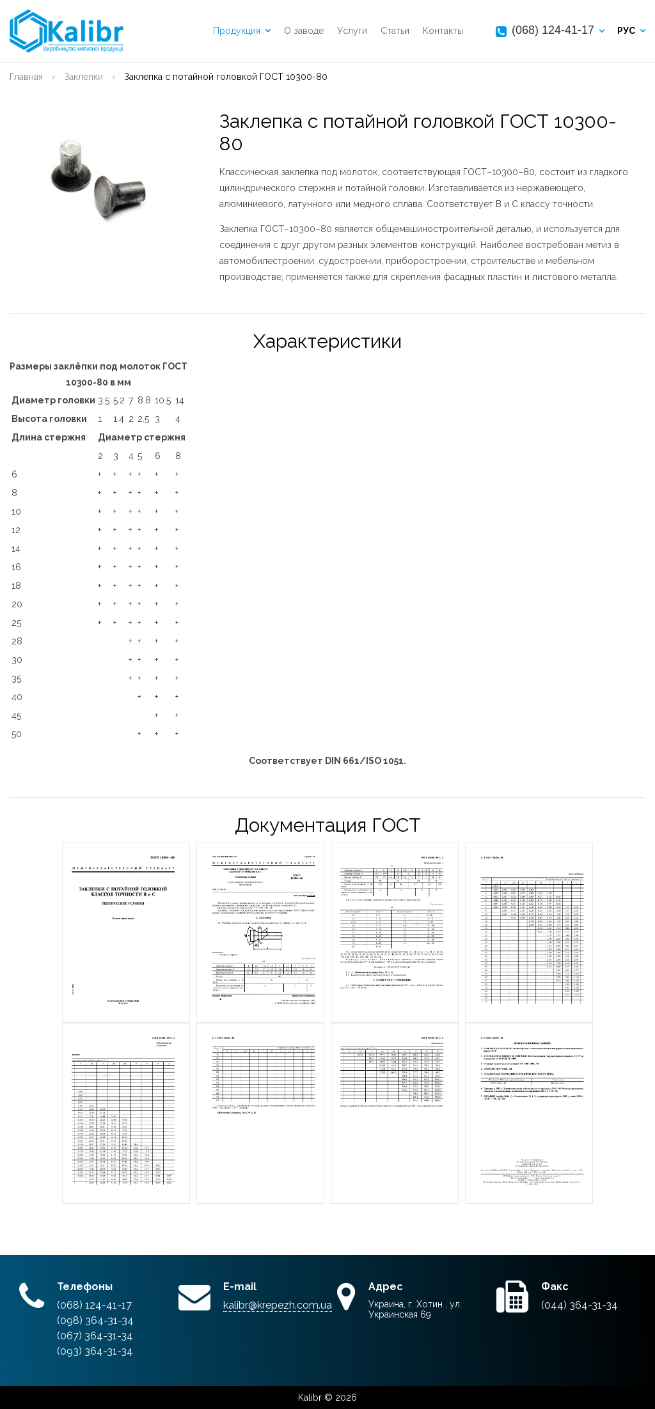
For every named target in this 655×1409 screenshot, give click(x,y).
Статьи (395, 31)
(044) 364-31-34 (579, 1305)
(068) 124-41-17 (553, 30)
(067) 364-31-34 (95, 1336)
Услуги (352, 31)
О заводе (304, 31)
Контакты (443, 31)
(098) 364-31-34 (95, 1320)
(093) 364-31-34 (95, 1351)
